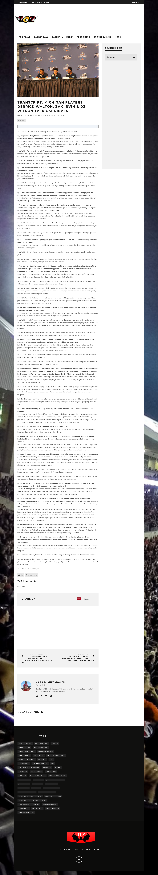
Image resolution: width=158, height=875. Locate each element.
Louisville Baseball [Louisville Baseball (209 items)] (51, 790)
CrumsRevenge (102, 37)
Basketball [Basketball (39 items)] (23, 773)
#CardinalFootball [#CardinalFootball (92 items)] (45, 752)
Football (25, 37)
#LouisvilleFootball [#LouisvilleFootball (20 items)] (26, 760)
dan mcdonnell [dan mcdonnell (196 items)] (24, 781)
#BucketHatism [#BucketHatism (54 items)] (24, 747)
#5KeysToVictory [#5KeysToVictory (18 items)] (25, 743)
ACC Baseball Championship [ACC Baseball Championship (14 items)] (29, 769)
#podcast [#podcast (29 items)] (42, 760)
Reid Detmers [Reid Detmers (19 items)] (37, 811)
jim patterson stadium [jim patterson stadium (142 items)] (55, 781)
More (118, 37)
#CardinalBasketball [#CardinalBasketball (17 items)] (27, 752)
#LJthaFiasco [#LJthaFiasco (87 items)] (39, 756)
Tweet (86, 599)
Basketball (41, 37)
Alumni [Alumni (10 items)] (57, 769)
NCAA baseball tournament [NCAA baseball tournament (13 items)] (29, 807)
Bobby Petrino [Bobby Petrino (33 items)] (36, 773)
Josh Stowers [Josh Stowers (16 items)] (24, 786)
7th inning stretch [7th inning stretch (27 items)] (40, 765)
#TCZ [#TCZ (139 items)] (51, 760)
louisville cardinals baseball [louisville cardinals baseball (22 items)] (30, 798)
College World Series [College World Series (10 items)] (57, 777)
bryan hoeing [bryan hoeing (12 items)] (51, 773)
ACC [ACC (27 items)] (52, 765)
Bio (21, 575)
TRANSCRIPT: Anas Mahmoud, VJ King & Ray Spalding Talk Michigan (78, 659)
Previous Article (35, 654)
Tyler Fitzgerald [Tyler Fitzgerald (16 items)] (52, 811)
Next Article (82, 654)
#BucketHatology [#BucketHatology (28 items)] (41, 747)
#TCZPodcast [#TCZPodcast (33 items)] (24, 765)
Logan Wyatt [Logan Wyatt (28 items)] (23, 790)
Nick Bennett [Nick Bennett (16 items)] (24, 811)
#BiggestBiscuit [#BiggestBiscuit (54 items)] (41, 743)
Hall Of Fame (36, 2)
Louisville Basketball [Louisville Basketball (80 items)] (27, 794)
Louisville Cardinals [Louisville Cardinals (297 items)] (47, 794)
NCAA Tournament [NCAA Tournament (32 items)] (50, 807)
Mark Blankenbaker (30, 115)
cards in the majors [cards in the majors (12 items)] (37, 777)
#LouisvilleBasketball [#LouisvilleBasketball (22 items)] (56, 756)
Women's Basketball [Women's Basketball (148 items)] (26, 815)
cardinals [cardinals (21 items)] (22, 777)
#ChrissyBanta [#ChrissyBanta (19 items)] (24, 756)
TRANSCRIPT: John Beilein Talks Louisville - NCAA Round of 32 (37, 659)
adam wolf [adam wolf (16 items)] (47, 769)
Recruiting (83, 37)
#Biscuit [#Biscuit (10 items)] (55, 743)
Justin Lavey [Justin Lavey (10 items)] (37, 786)
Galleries (22, 2)
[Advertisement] (104, 19)
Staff (46, 2)
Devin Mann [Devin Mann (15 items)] (38, 781)
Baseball (57, 37)
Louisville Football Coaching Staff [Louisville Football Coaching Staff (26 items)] (32, 803)
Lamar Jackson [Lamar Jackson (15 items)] (51, 786)
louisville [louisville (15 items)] (36, 790)
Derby (70, 37)
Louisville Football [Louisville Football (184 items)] (53, 798)
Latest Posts (32, 575)
